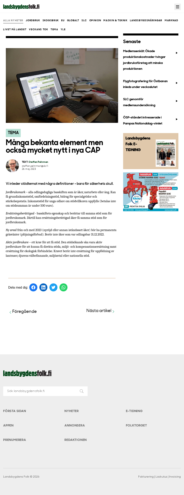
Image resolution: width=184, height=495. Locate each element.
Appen (8, 425)
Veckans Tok (38, 29)
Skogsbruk (51, 20)
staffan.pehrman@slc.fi (35, 166)
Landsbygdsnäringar (146, 20)
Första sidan (14, 411)
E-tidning (134, 411)
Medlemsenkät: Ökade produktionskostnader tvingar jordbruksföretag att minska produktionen (150, 60)
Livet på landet (15, 29)
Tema (54, 29)
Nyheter (71, 411)
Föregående (22, 312)
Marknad (171, 20)
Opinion (95, 20)
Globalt (73, 20)
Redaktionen (75, 440)
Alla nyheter (13, 20)
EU (62, 20)
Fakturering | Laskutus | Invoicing (159, 476)
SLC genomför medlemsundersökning (150, 102)
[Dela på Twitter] (53, 287)
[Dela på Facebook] (33, 287)
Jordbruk (33, 20)
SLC (84, 20)
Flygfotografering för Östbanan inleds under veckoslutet (150, 84)
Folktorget (136, 425)
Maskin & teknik (115, 20)
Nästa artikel (101, 311)
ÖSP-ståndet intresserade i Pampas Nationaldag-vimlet (150, 120)
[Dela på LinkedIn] (43, 287)
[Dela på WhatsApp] (63, 287)
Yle (63, 29)
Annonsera (74, 425)
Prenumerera (14, 440)
